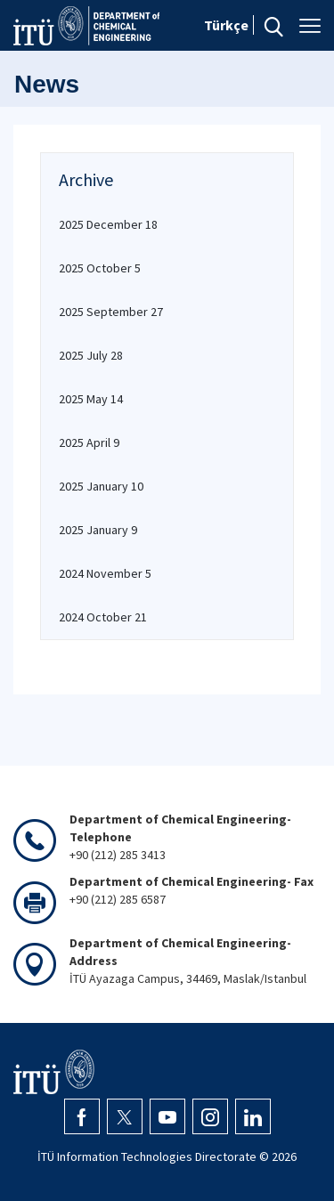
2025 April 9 (89, 442)
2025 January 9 (98, 530)
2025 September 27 (111, 312)
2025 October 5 (100, 268)
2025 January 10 (101, 486)
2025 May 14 (91, 399)
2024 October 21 (103, 617)
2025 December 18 (108, 224)
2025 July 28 (91, 355)
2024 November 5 (105, 573)
